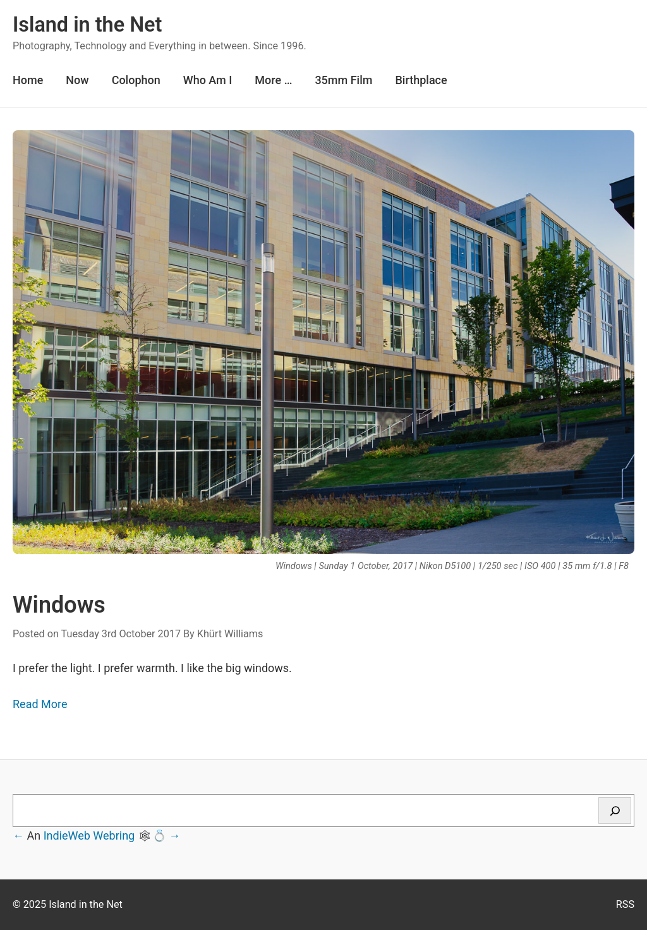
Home (28, 80)
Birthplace (421, 80)
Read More (40, 704)
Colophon (136, 80)
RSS (625, 904)
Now (77, 80)
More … (273, 80)
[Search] (614, 810)
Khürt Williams (230, 634)
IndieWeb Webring (89, 835)
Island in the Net (87, 25)
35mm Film (343, 80)
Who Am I (208, 80)
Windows (59, 605)
